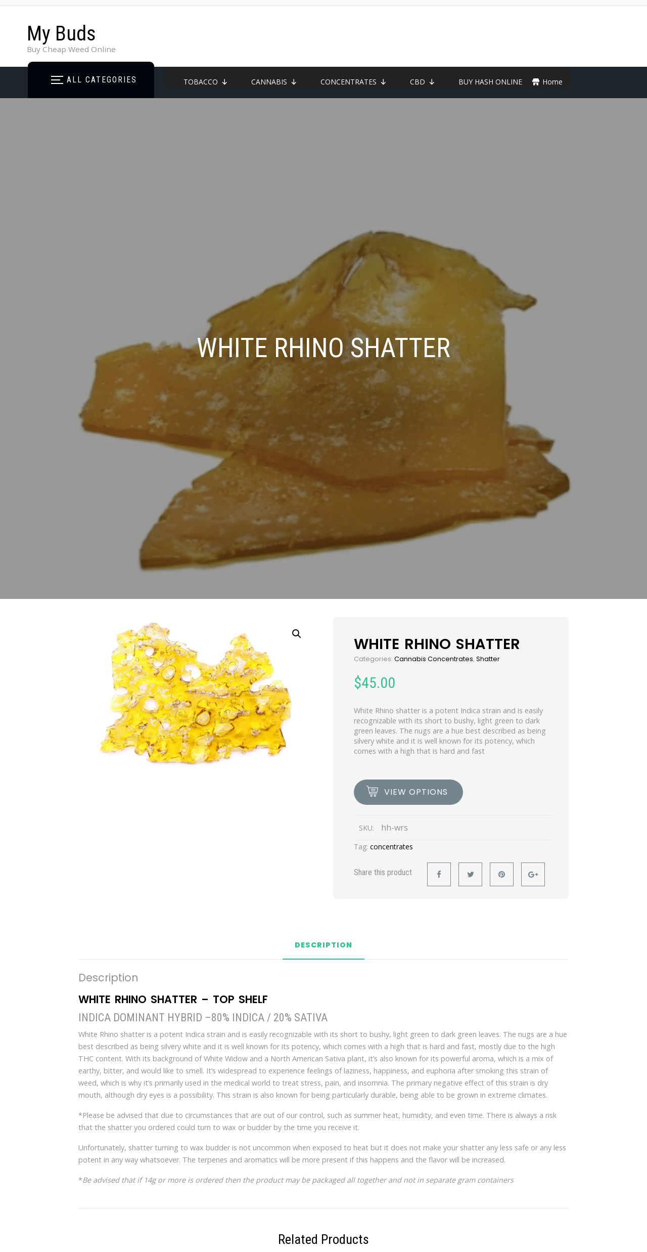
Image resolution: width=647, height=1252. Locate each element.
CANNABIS (274, 82)
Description (323, 945)
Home (552, 82)
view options (416, 792)
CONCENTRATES (353, 82)
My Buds (61, 34)
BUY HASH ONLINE (490, 82)
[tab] (323, 949)
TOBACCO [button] (205, 82)
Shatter (488, 659)
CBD (422, 82)
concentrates (391, 846)
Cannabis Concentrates (433, 659)
